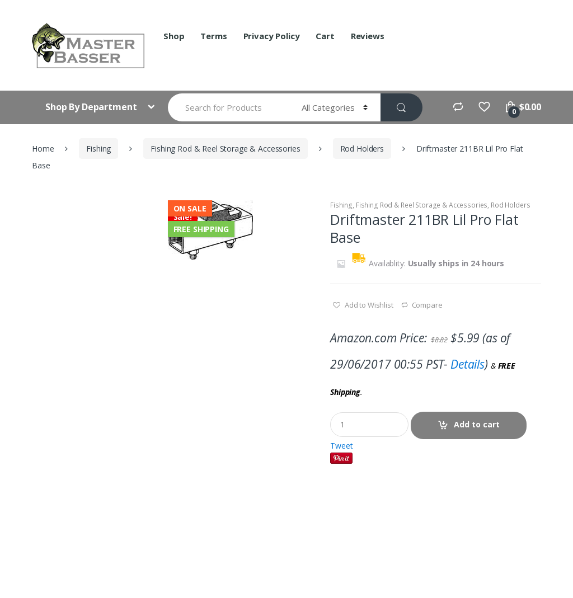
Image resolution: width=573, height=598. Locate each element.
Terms (213, 35)
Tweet (341, 445)
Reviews (367, 35)
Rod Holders (362, 148)
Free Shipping (201, 229)
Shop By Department (92, 107)
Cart (325, 35)
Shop (173, 35)
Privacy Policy (271, 35)
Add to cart (477, 424)
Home (43, 148)
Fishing (98, 148)
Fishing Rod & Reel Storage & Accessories (225, 148)
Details (467, 364)
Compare (427, 305)
